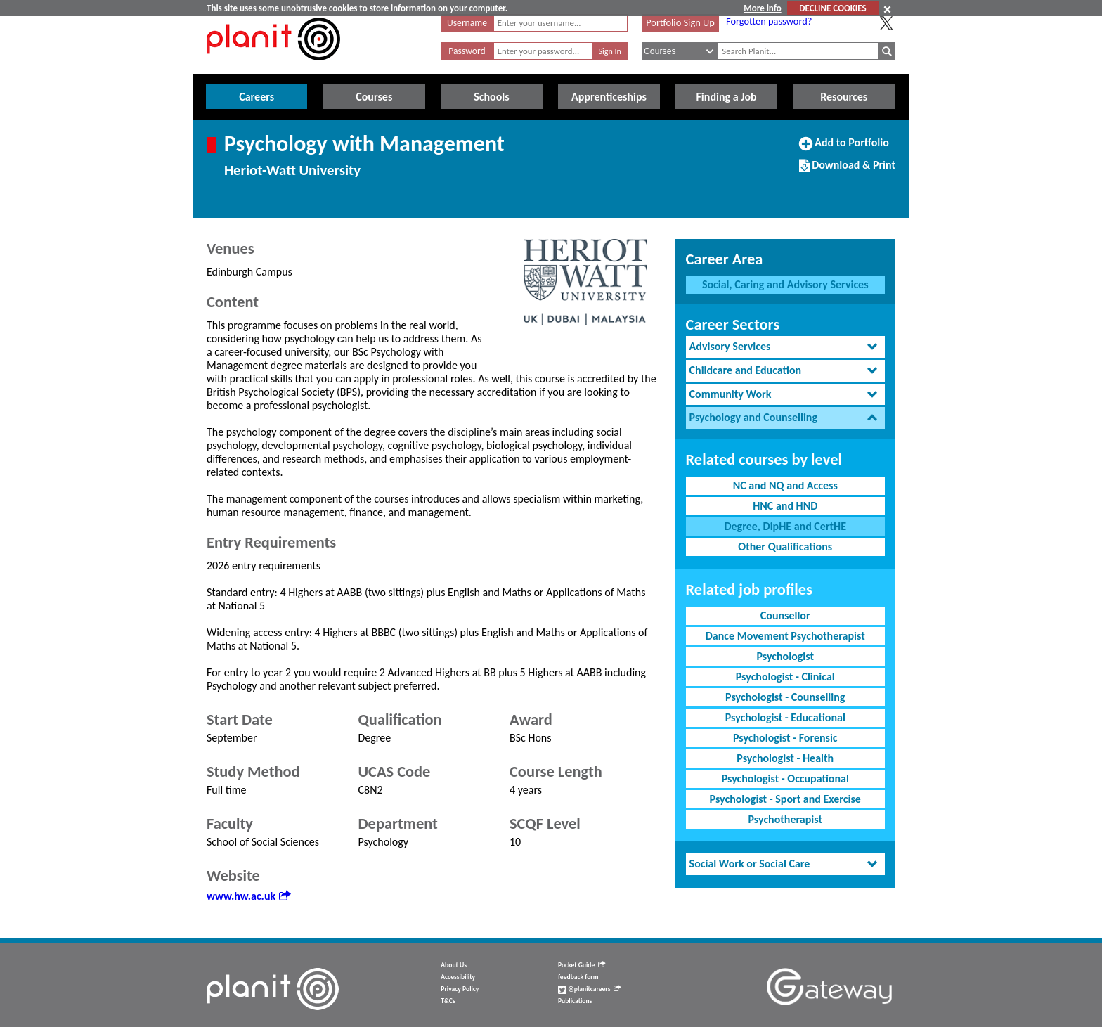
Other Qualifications (785, 546)
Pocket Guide (581, 965)
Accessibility (458, 977)
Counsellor (785, 615)
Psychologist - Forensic (785, 737)
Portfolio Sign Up (680, 22)
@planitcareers (589, 989)
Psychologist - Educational (785, 717)
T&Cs (448, 1001)
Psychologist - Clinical (785, 676)
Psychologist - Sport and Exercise (785, 799)
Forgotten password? (769, 21)
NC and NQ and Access (785, 485)
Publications (575, 1001)
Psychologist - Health (785, 758)
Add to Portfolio (844, 148)
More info (762, 8)
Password (466, 51)
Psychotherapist (785, 819)
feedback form (578, 977)
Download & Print (847, 171)
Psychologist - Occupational (785, 778)
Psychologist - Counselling (785, 697)
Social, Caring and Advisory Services (785, 284)
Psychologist (785, 656)
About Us (454, 965)
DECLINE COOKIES (832, 8)
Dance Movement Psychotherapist (785, 635)
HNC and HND (785, 505)
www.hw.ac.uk (248, 896)
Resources (843, 96)
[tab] (785, 347)
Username (467, 23)
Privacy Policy (460, 989)
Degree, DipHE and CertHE (785, 526)
